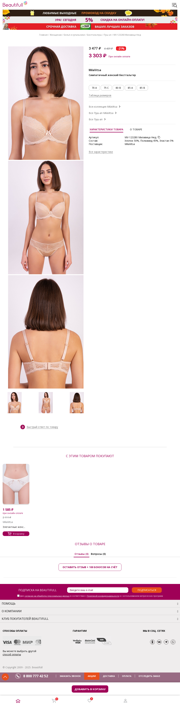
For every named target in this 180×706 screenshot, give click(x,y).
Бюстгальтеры (94, 34)
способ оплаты (12, 654)
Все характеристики (101, 151)
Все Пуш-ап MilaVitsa (101, 113)
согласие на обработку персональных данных (47, 596)
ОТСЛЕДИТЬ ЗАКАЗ (149, 676)
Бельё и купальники (74, 34)
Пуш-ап (107, 34)
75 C (106, 87)
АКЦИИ (92, 676)
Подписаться (146, 590)
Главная (43, 34)
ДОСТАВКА (109, 676)
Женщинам (56, 34)
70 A (94, 87)
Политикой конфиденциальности (103, 596)
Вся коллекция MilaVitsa (103, 106)
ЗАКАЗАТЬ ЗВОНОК (70, 676)
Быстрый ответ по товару (42, 427)
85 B (142, 87)
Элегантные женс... (14, 527)
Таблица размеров (100, 95)
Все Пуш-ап (95, 119)
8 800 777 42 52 (35, 676)
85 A (130, 87)
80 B (118, 87)
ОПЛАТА (126, 676)
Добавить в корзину (90, 689)
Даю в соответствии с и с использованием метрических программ (91, 596)
